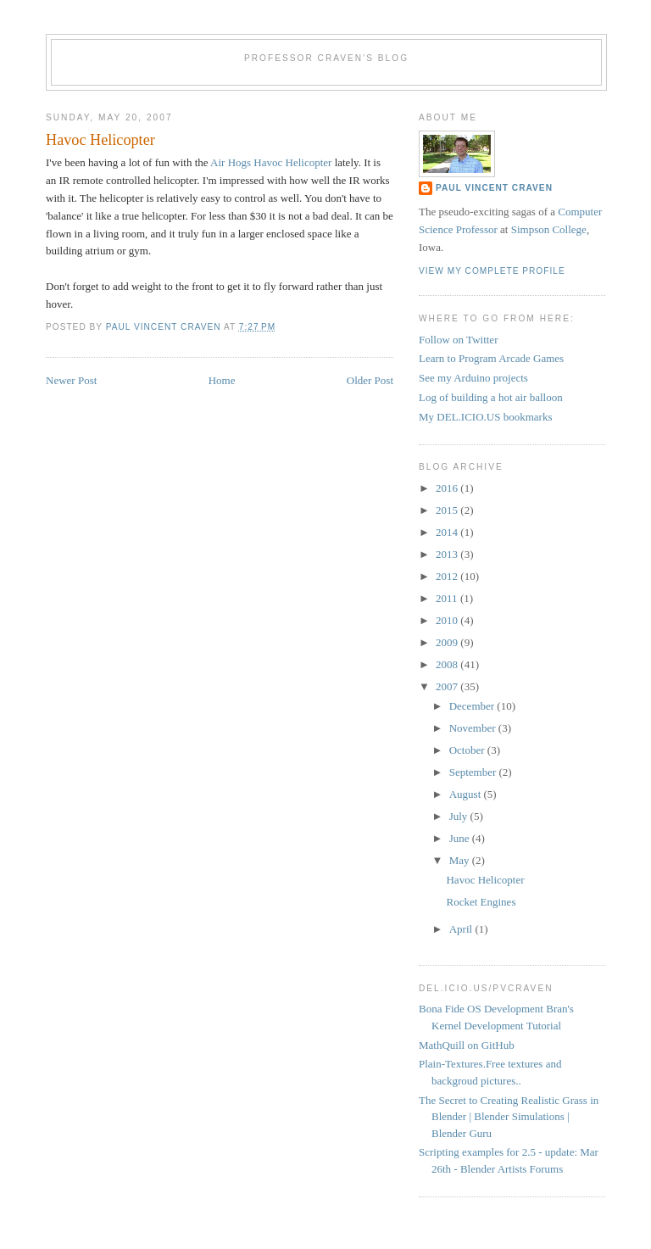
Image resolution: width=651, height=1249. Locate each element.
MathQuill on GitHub (467, 1045)
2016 (448, 488)
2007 (448, 686)
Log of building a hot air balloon (491, 397)
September (474, 772)
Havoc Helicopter (485, 879)
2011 (448, 598)
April (462, 929)
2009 (448, 642)
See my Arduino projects (473, 377)
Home (222, 380)
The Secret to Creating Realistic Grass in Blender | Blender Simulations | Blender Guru (508, 1117)
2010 (448, 620)
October (468, 750)
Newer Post (71, 380)
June (460, 838)
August (466, 794)
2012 (448, 576)
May (460, 860)
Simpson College (549, 229)
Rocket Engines (480, 901)
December (473, 706)
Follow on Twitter (458, 339)
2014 (448, 532)
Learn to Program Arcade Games (491, 358)
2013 (448, 554)
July (459, 816)
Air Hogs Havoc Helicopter (270, 162)
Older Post (370, 380)
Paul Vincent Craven (494, 187)
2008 (448, 664)
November (473, 728)
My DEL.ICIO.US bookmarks (485, 416)
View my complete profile (492, 271)
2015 (448, 510)
